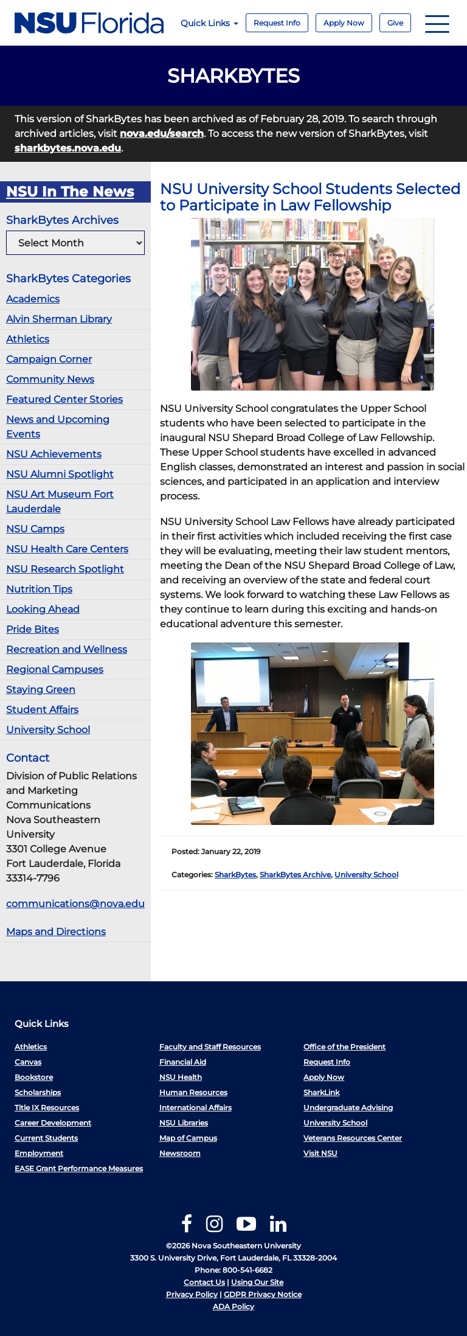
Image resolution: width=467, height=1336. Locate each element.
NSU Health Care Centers (67, 549)
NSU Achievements (54, 454)
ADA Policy (233, 1306)
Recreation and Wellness (66, 649)
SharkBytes (235, 874)
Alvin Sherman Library (59, 319)
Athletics (27, 339)
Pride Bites (32, 629)
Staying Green (40, 689)
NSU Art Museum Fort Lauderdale (60, 502)
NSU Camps (35, 529)
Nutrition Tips (39, 589)
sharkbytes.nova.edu (68, 148)
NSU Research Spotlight (65, 569)
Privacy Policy (192, 1294)
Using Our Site (257, 1282)
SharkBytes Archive (295, 874)
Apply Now (343, 22)
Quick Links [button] (209, 23)
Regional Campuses (54, 669)
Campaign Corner (49, 359)
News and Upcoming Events (57, 427)
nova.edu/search (162, 133)
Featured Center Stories (64, 399)
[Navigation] (437, 23)
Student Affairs (42, 709)
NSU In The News (70, 191)
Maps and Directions (56, 932)
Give (395, 22)
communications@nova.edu (75, 904)
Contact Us (204, 1282)
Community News (50, 379)
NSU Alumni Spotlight (60, 474)
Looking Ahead (43, 609)
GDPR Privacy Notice (263, 1294)
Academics (33, 299)
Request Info (277, 22)
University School (48, 730)
